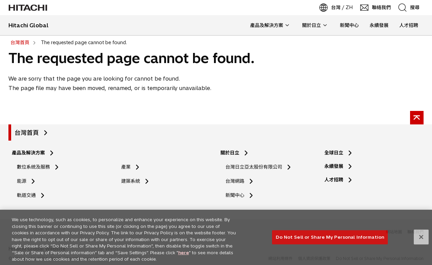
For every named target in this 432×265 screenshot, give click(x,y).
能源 (21, 181)
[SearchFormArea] (413, 7)
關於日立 (229, 153)
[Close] (421, 239)
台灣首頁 (27, 132)
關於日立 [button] (314, 25)
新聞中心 (234, 195)
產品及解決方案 (28, 153)
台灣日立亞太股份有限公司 (253, 167)
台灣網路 (234, 181)
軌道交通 (26, 195)
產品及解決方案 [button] (269, 25)
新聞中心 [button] (349, 25)
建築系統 (130, 181)
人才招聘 (336, 179)
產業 (126, 167)
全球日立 (333, 153)
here (183, 254)
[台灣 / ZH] (336, 7)
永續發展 (333, 166)
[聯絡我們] (376, 7)
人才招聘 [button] (406, 25)
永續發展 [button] (379, 25)
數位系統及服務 (33, 167)
